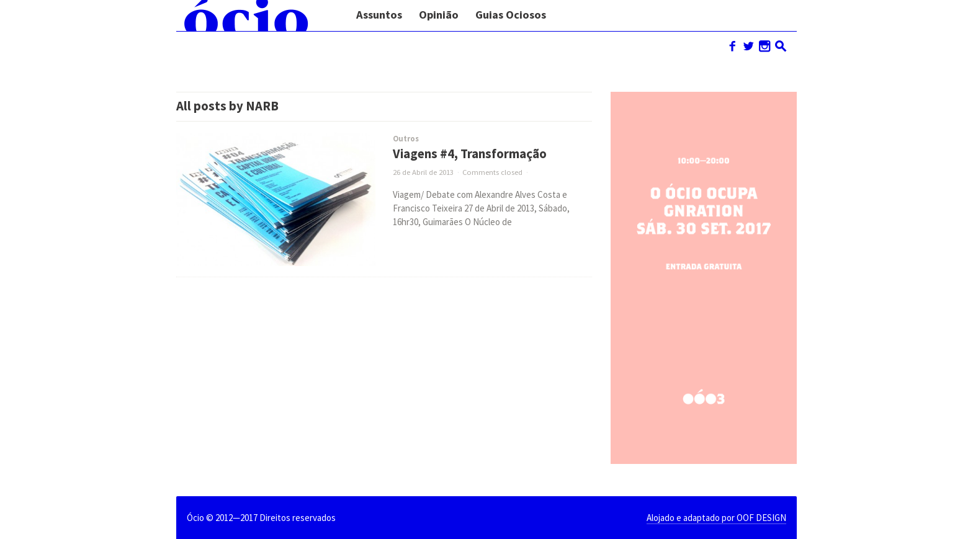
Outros (406, 138)
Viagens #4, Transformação (470, 154)
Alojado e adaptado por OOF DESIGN (716, 517)
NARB (262, 106)
